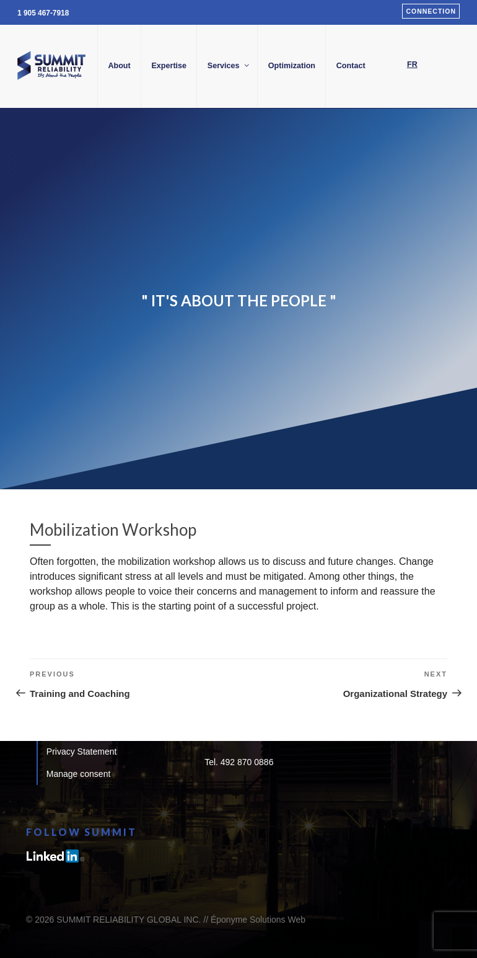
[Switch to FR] (412, 65)
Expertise (168, 65)
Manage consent (78, 774)
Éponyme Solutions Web (258, 920)
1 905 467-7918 (43, 13)
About (119, 65)
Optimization (291, 65)
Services (229, 65)
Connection (431, 11)
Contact (350, 65)
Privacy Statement (81, 751)
